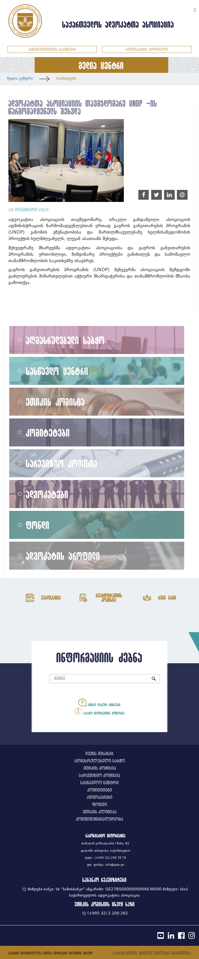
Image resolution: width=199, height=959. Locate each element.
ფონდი (37, 525)
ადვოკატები (47, 494)
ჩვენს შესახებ (99, 753)
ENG (187, 9)
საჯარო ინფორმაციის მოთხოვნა (99, 711)
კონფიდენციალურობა (99, 819)
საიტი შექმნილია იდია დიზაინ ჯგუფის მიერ (50, 953)
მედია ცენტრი (20, 78)
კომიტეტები (48, 432)
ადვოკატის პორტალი (147, 49)
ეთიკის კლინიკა (100, 812)
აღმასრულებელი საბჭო (65, 340)
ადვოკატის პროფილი (63, 555)
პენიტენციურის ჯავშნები (52, 49)
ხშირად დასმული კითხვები (99, 703)
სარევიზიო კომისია (62, 463)
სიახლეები (66, 78)
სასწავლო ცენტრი (57, 371)
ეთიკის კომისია (55, 401)
